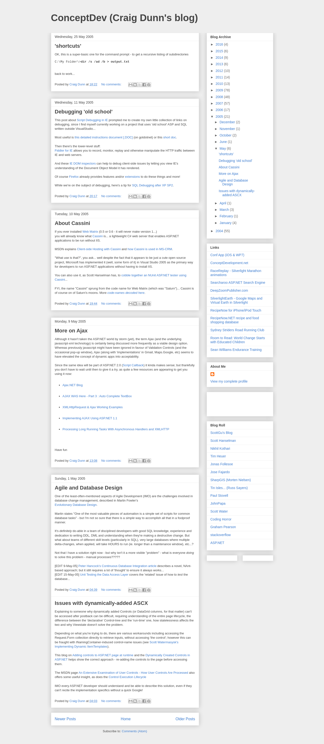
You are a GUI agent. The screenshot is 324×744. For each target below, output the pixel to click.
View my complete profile (229, 381)
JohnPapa (218, 503)
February (227, 216)
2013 (220, 64)
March (225, 210)
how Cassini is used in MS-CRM (150, 249)
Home (126, 719)
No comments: (111, 84)
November (228, 129)
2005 (220, 116)
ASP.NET (217, 543)
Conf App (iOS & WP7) (227, 255)
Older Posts (185, 719)
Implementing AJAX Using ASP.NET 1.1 (90, 418)
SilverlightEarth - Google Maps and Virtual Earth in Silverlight (236, 300)
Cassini (97, 236)
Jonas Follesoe (221, 464)
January (226, 223)
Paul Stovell (219, 495)
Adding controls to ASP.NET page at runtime (102, 655)
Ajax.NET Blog (73, 385)
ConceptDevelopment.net (229, 263)
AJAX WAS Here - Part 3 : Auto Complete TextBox (97, 396)
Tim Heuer (218, 456)
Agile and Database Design (88, 488)
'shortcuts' (68, 46)
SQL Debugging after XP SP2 (152, 185)
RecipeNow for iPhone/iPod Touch (235, 310)
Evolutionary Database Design (76, 505)
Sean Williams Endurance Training (236, 350)
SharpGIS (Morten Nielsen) (230, 480)
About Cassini (72, 223)
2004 (220, 231)
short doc (169, 137)
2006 (220, 110)
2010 (220, 84)
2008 (220, 97)
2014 (220, 57)
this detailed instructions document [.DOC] (104, 137)
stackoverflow (220, 535)
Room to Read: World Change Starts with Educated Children (237, 340)
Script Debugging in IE (92, 120)
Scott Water (219, 511)
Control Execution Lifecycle (127, 677)
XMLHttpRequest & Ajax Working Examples (93, 407)
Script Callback (133, 365)
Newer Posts (65, 719)
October (226, 135)
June (224, 142)
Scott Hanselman (223, 441)
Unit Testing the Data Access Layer (104, 574)
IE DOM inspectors (83, 163)
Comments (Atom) (134, 731)
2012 (220, 71)
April (223, 203)
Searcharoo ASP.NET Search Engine (237, 282)
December (228, 122)
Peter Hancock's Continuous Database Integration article (117, 566)
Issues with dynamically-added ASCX (101, 603)
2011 (220, 77)
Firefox (74, 176)
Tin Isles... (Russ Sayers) (229, 488)
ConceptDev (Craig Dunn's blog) (124, 17)
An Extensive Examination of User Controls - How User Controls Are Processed (133, 672)
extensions (132, 176)
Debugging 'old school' (84, 112)
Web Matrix (90, 231)
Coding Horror (221, 519)
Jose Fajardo (220, 472)
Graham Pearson (223, 527)
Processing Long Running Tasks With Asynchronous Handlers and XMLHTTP (116, 429)
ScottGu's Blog (221, 433)
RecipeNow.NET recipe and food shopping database (234, 320)
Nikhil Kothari (220, 448)
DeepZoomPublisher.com (229, 290)
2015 (220, 51)
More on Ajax (71, 331)
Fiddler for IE (64, 150)
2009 (220, 90)
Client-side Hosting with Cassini (99, 249)
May (223, 148)
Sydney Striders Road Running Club (237, 330)
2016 (220, 44)
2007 (220, 103)
